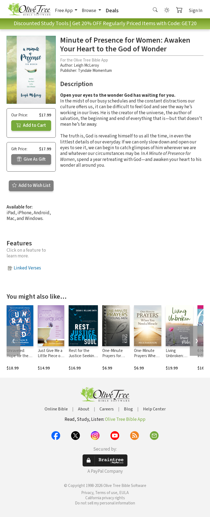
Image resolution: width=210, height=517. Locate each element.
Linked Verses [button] (27, 268)
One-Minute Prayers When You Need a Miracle (146, 358)
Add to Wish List (31, 185)
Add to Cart (31, 125)
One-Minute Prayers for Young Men (112, 356)
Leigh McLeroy (86, 65)
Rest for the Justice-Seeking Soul (82, 356)
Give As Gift (31, 159)
